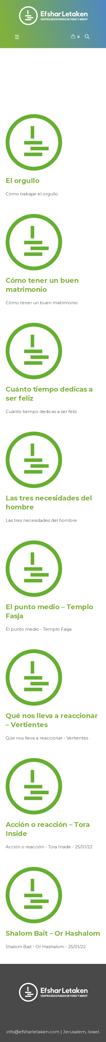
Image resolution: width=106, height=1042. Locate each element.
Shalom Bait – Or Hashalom (53, 933)
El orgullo (22, 180)
